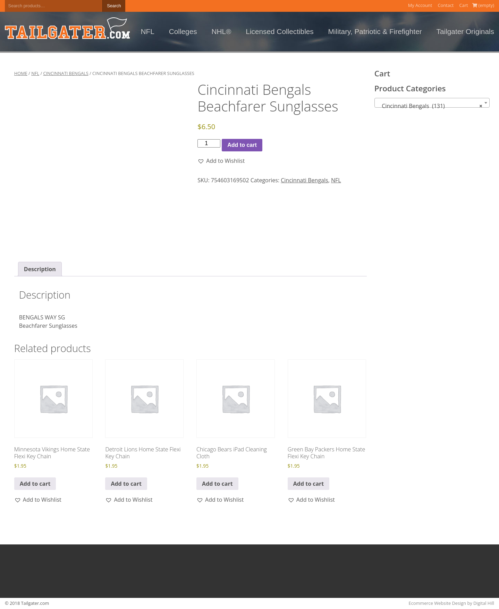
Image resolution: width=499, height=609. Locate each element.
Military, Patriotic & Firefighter (375, 31)
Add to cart (241, 145)
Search (114, 5)
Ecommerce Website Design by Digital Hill (451, 603)
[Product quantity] (208, 143)
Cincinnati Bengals (65, 73)
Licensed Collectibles (279, 31)
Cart (463, 5)
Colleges (183, 31)
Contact (446, 5)
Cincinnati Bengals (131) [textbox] (430, 106)
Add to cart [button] (35, 483)
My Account (420, 5)
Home (20, 73)
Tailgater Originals (465, 31)
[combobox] (432, 103)
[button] (221, 161)
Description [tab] (40, 269)
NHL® (221, 31)
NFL (147, 31)
